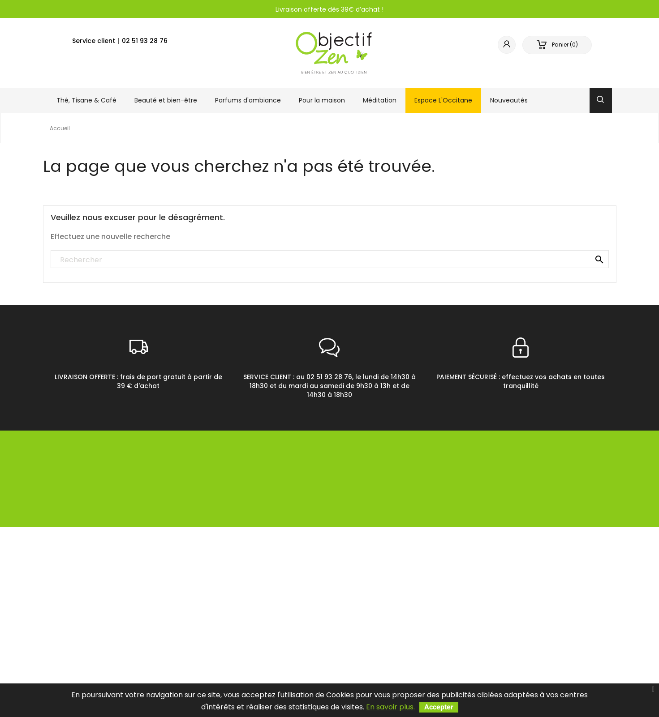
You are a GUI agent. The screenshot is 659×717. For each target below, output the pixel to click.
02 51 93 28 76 (145, 40)
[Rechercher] (329, 260)
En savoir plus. (390, 707)
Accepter (438, 707)
